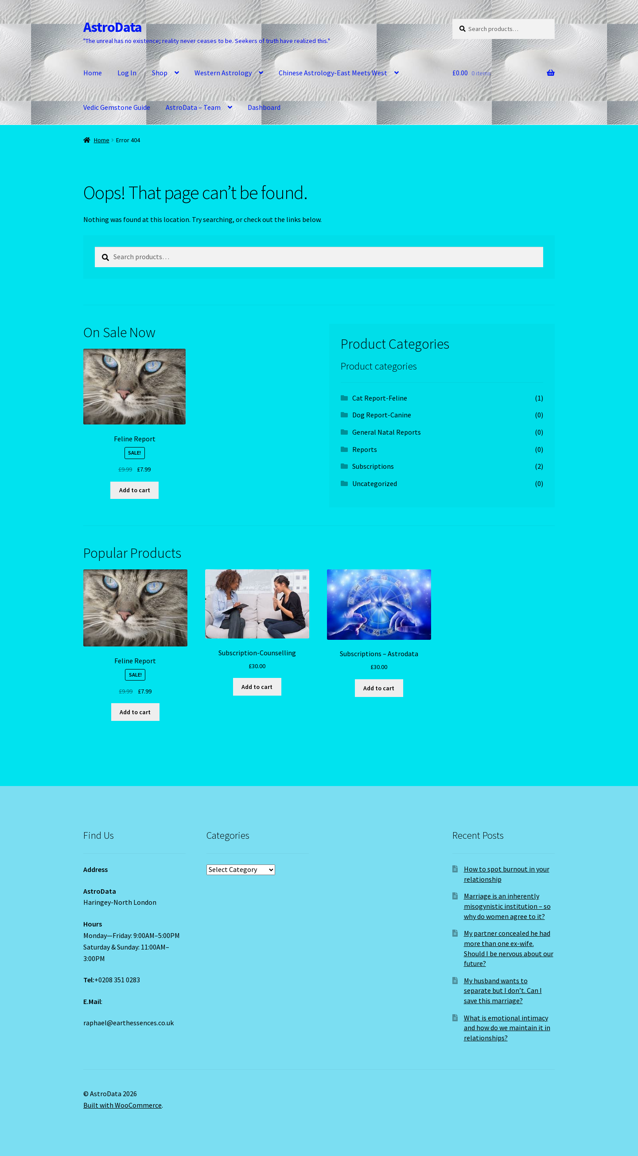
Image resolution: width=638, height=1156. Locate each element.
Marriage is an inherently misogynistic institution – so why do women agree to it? (507, 905)
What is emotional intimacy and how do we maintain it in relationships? (507, 1027)
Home (92, 72)
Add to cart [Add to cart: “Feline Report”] (134, 490)
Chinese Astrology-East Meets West (333, 72)
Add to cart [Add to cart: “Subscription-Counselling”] (256, 687)
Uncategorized (374, 483)
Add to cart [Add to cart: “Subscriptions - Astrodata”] (378, 688)
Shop (159, 72)
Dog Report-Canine (381, 414)
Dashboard (264, 107)
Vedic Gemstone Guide (116, 107)
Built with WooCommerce (122, 1105)
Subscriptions (373, 466)
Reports (364, 449)
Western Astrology (223, 72)
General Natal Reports (386, 432)
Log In (126, 72)
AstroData (112, 27)
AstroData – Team (193, 107)
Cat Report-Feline (379, 397)
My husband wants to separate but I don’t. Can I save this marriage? (503, 990)
